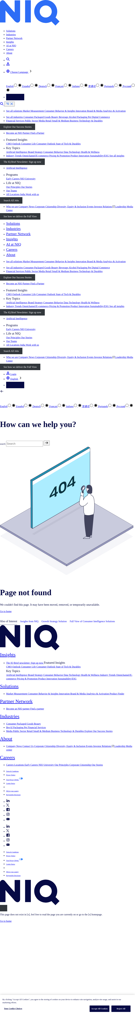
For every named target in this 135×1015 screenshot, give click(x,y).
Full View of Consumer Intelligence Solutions (92, 621)
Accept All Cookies (99, 1008)
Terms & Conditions (12, 771)
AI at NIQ (11, 45)
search (3, 444)
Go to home (6, 611)
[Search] (24, 444)
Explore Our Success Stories (18, 127)
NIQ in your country (12, 791)
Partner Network (14, 38)
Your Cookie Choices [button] (16, 787)
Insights (10, 42)
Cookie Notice (10, 783)
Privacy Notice (10, 775)
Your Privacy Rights (12, 780)
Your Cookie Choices (13, 1008)
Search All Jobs (11, 200)
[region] (67, 1005)
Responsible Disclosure (13, 795)
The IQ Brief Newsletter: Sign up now (22, 162)
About (9, 53)
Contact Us (15, 97)
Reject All (121, 1008)
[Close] (3, 908)
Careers (10, 49)
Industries (11, 34)
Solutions (10, 31)
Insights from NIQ (29, 621)
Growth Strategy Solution (54, 621)
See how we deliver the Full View (20, 216)
